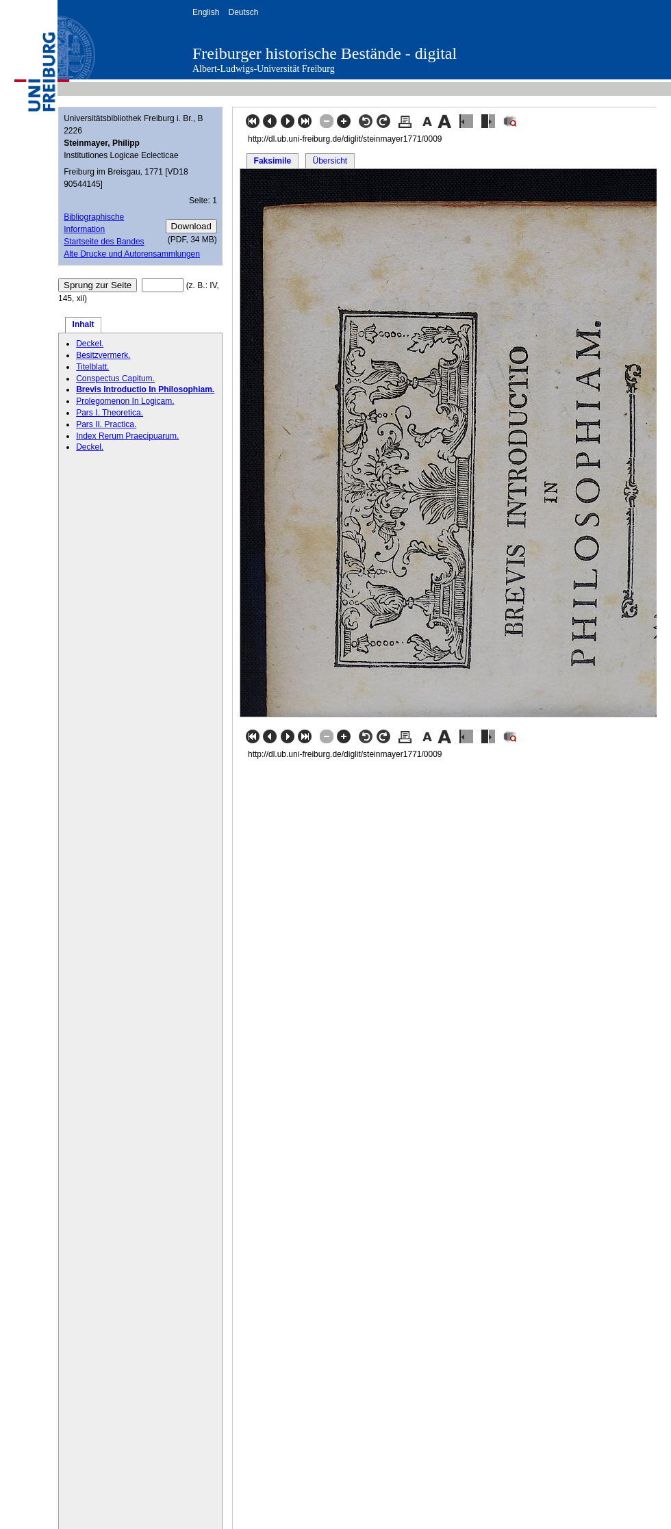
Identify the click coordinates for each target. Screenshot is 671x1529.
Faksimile (273, 161)
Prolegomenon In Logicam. (125, 401)
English (205, 12)
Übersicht (329, 161)
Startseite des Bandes (104, 241)
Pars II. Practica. (106, 424)
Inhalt (83, 324)
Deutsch (243, 12)
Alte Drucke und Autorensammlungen (132, 254)
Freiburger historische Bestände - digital (324, 53)
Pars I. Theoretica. (109, 412)
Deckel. (89, 343)
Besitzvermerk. (103, 355)
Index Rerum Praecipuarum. (127, 436)
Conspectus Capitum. (115, 378)
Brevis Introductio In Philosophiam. (145, 389)
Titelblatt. (92, 367)
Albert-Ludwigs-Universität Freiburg (263, 69)
